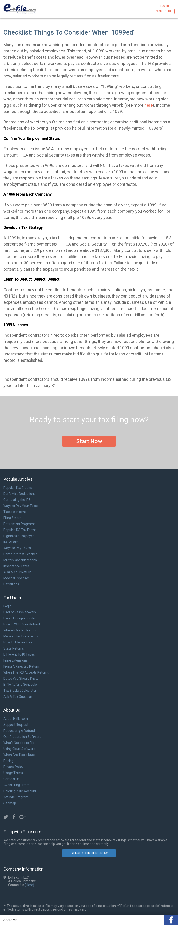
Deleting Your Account (19, 791)
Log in (164, 6)
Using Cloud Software (19, 749)
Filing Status (12, 518)
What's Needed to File (19, 743)
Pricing (8, 761)
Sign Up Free (164, 11)
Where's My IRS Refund (20, 630)
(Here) (29, 885)
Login (7, 606)
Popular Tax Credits (17, 488)
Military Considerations (20, 560)
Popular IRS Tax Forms (19, 530)
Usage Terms (13, 773)
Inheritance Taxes (16, 566)
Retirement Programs (19, 524)
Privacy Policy (13, 767)
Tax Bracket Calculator (19, 690)
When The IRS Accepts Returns (26, 672)
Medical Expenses (16, 578)
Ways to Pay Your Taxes (20, 506)
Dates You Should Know (20, 678)
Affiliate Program (16, 797)
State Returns (13, 648)
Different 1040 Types (19, 654)
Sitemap (9, 803)
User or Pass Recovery (19, 612)
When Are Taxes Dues (19, 755)
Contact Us (11, 779)
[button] (171, 920)
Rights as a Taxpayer (18, 536)
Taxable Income (15, 512)
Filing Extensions (15, 660)
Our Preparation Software (22, 737)
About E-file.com (15, 718)
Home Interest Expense (20, 554)
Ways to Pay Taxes (17, 548)
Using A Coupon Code (19, 618)
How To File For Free (17, 642)
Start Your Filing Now (89, 853)
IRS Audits (11, 542)
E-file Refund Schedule (20, 684)
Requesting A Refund (19, 731)
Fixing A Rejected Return (21, 666)
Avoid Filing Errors (16, 785)
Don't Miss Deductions (19, 494)
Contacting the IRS (17, 500)
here (148, 105)
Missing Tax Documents (20, 636)
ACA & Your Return (17, 572)
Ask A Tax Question (17, 696)
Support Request (15, 725)
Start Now (89, 441)
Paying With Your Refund (21, 624)
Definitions (11, 584)
